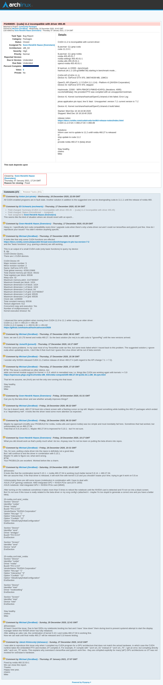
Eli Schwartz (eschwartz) (31, 206)
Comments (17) (11, 192)
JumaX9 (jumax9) (27, 344)
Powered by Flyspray (80, 682)
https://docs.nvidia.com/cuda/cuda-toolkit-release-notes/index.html (91, 120)
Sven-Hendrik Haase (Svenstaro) (27, 30)
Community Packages (28, 27)
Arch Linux (17, 5)
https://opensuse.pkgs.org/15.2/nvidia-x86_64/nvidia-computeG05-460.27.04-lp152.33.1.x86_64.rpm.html (55, 375)
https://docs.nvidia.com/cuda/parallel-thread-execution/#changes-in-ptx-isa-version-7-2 (46, 242)
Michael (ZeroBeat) (20, 29)
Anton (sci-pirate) (27, 196)
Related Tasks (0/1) (32, 192)
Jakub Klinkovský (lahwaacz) (33, 642)
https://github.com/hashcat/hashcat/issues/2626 (27, 327)
